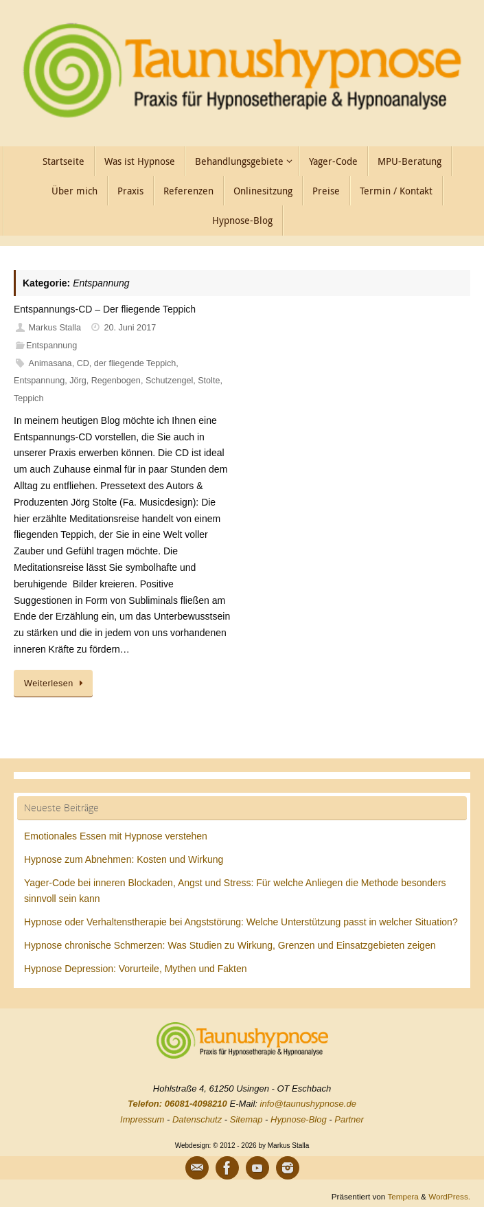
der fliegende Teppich (135, 363)
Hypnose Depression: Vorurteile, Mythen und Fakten (135, 968)
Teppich (28, 398)
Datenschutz (197, 1119)
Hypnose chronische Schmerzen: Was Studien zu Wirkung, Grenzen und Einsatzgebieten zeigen (229, 945)
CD (83, 363)
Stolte (209, 380)
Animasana (50, 363)
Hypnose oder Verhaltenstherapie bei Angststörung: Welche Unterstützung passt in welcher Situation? (241, 921)
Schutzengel (169, 380)
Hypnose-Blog (298, 1119)
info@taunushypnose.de (308, 1103)
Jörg (78, 380)
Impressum (142, 1119)
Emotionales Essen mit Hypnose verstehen (115, 836)
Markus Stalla (55, 327)
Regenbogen (116, 380)
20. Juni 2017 (130, 327)
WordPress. (449, 1196)
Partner (349, 1119)
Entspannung (51, 345)
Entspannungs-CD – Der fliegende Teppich (105, 309)
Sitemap (246, 1119)
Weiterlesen (55, 683)
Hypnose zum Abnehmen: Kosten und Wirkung (123, 859)
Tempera (402, 1196)
